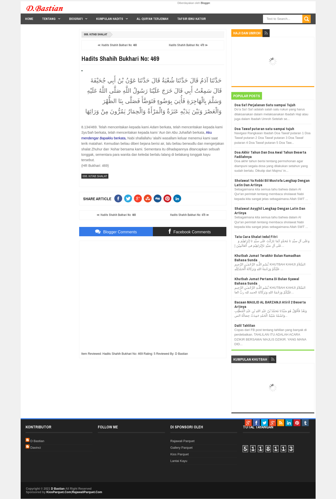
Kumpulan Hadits (109, 19)
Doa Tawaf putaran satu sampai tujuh (264, 128)
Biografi (76, 19)
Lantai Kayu (178, 461)
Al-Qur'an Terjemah (152, 19)
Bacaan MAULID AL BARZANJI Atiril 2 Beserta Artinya (270, 304)
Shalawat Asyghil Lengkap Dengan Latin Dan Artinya (269, 210)
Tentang (49, 19)
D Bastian (37, 441)
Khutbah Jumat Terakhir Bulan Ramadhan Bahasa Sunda (267, 258)
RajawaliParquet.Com (87, 492)
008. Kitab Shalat (95, 34)
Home (29, 19)
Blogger (205, 2)
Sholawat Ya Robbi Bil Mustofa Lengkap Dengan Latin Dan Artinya (272, 182)
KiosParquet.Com (58, 492)
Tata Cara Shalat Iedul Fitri (256, 236)
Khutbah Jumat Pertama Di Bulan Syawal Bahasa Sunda (266, 281)
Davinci (35, 447)
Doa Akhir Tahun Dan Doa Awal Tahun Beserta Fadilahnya (270, 154)
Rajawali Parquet (182, 441)
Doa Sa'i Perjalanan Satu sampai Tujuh (264, 104)
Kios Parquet (179, 454)
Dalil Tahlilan (244, 325)
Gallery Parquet (181, 447)
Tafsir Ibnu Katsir (191, 19)
